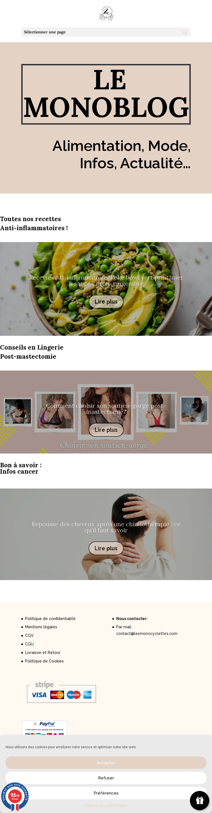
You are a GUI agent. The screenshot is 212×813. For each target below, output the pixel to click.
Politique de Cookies (44, 661)
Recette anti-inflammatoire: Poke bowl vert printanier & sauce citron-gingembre (106, 287)
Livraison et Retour (42, 652)
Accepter (106, 762)
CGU (29, 644)
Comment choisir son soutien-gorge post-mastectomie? (106, 414)
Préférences (106, 793)
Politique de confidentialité (106, 805)
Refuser (106, 778)
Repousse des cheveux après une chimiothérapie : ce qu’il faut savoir (106, 533)
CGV (29, 635)
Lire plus (106, 308)
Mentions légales (41, 627)
